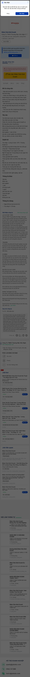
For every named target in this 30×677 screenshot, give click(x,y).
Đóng (8, 13)
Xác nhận (22, 13)
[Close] (27, 2)
